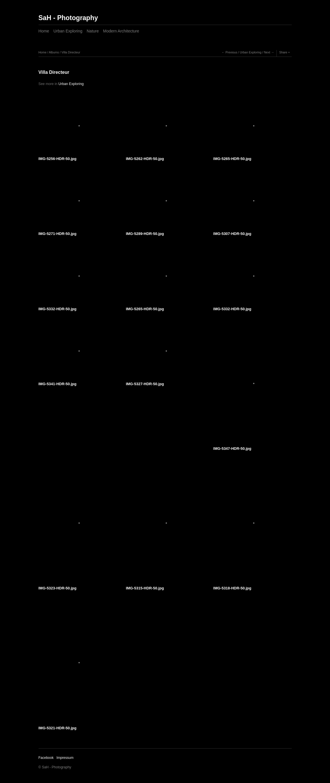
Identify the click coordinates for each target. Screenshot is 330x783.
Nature (93, 31)
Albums (54, 52)
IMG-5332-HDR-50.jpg (58, 309)
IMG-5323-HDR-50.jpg (58, 588)
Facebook (46, 758)
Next (267, 52)
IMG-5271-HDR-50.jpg (58, 234)
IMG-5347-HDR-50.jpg (232, 448)
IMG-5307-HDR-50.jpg (232, 234)
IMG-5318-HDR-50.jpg (232, 588)
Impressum (64, 758)
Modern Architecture (121, 31)
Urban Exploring (68, 31)
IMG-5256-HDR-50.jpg (58, 159)
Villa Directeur (70, 52)
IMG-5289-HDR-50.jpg (145, 234)
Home (44, 31)
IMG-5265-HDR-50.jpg (232, 159)
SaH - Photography (68, 18)
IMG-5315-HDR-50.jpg (145, 588)
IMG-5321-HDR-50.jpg (58, 728)
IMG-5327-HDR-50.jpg (145, 384)
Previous (231, 52)
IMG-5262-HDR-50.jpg (145, 159)
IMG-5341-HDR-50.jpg (58, 384)
